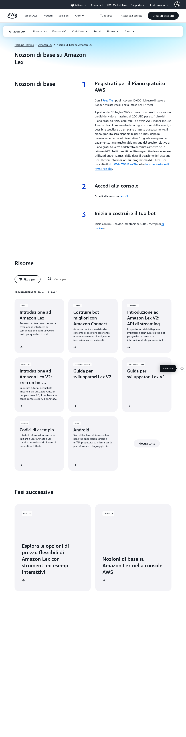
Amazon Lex (45, 44)
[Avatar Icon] (177, 4)
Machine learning (24, 44)
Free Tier (108, 100)
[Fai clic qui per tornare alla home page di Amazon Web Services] (12, 17)
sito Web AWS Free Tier (124, 164)
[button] (31, 15)
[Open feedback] (182, 368)
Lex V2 (124, 196)
